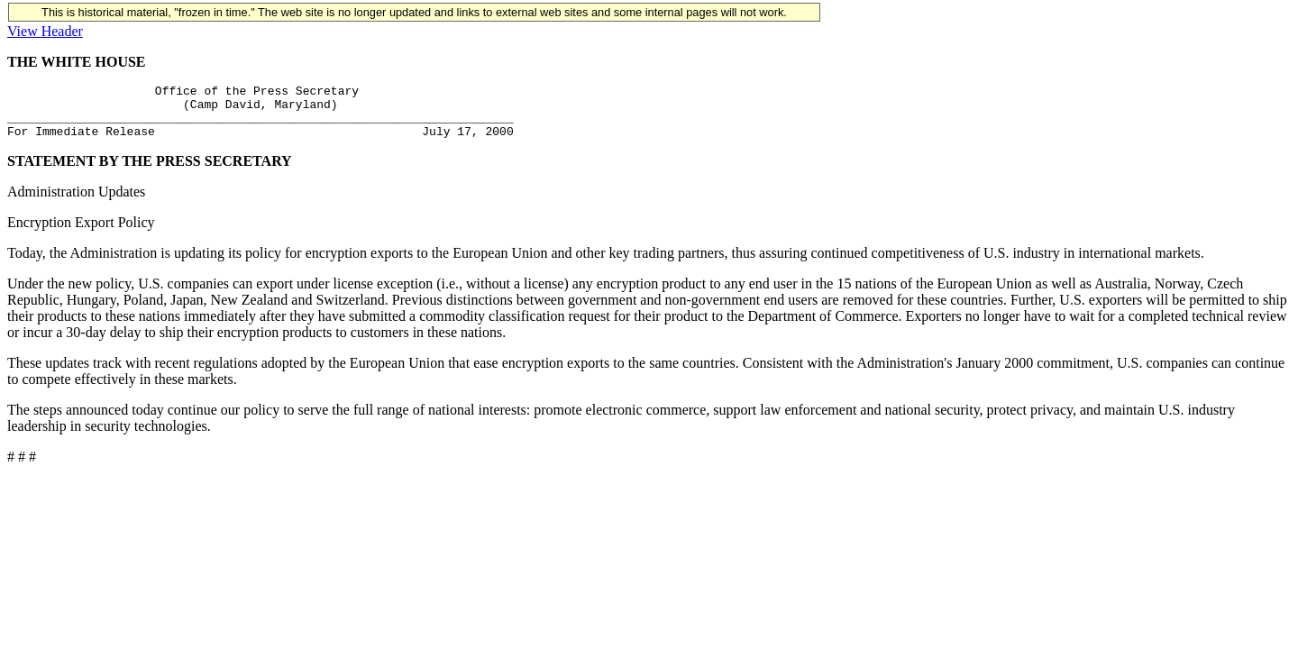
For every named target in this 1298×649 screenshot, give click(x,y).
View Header (45, 31)
